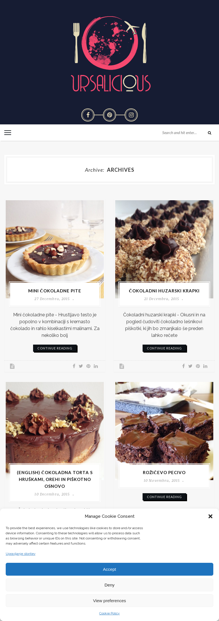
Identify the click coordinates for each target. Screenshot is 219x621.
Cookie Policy (109, 613)
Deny (109, 584)
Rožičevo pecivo (164, 472)
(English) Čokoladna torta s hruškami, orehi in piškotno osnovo (55, 479)
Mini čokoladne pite (54, 290)
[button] (210, 516)
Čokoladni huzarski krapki (164, 290)
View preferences (109, 600)
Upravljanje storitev (20, 554)
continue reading (54, 348)
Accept (109, 569)
